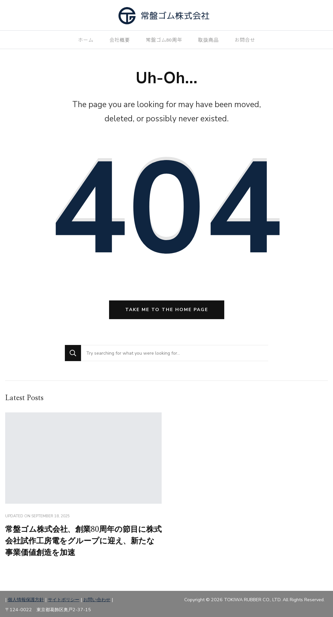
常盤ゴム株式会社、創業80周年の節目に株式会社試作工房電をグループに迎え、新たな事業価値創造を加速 (83, 541)
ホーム (86, 39)
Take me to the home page (166, 310)
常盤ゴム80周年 (164, 39)
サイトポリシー (63, 599)
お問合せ (245, 39)
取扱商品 (208, 39)
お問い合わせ (96, 599)
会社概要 (119, 39)
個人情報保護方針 (26, 599)
